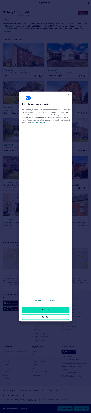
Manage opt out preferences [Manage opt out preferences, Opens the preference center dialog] (45, 300)
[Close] (68, 94)
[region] (45, 206)
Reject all (45, 317)
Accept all (45, 310)
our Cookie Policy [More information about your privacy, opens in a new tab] (38, 123)
